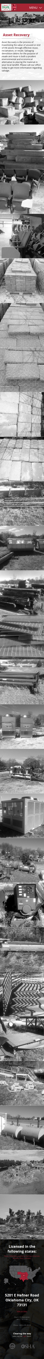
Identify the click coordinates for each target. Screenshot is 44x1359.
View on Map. (22, 1311)
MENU (33, 7)
